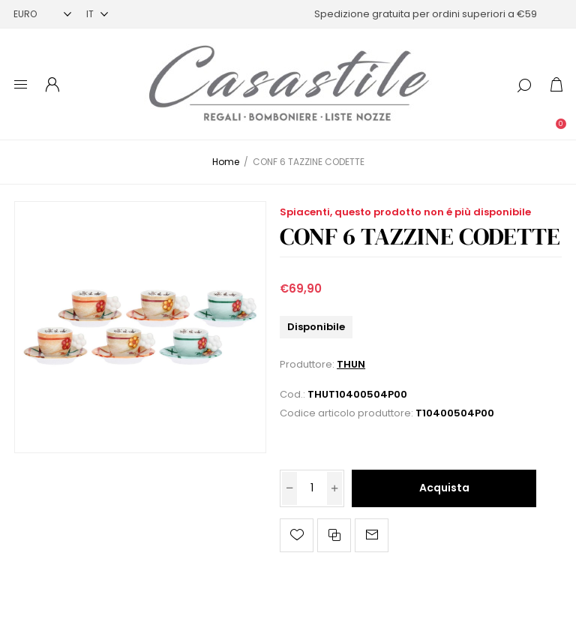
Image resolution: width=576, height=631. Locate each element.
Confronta (334, 535)
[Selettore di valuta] (42, 14)
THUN (351, 364)
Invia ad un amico (371, 535)
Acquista (444, 487)
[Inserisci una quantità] (312, 488)
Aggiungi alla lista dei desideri (297, 535)
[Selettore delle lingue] (97, 14)
